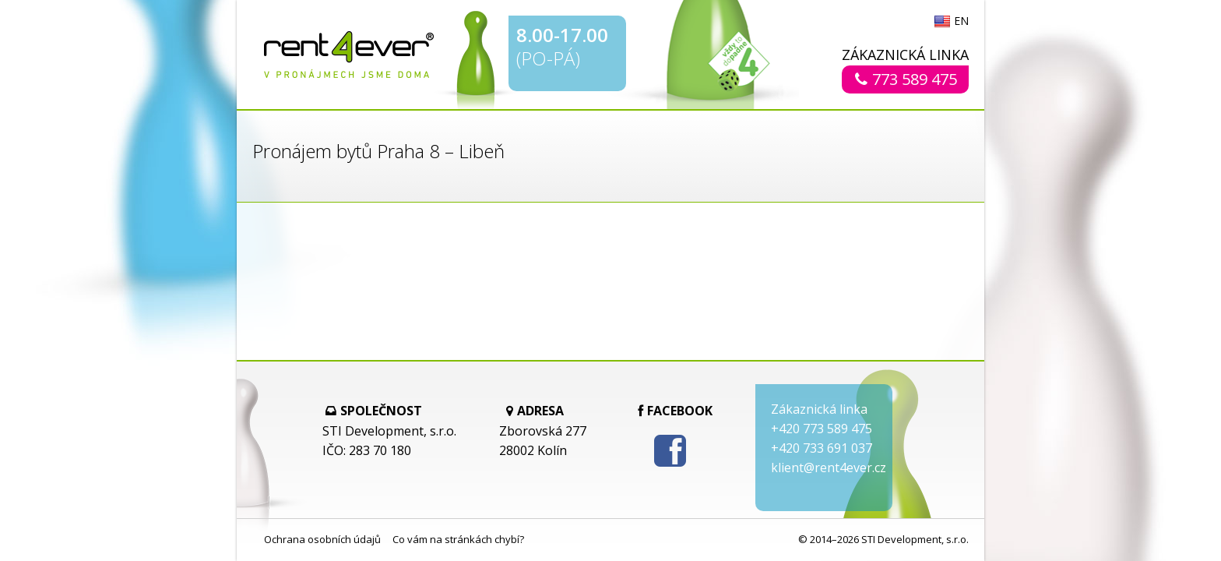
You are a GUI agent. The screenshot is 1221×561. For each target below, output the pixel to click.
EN (961, 22)
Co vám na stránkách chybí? (458, 539)
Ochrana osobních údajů (322, 539)
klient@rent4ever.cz (828, 467)
